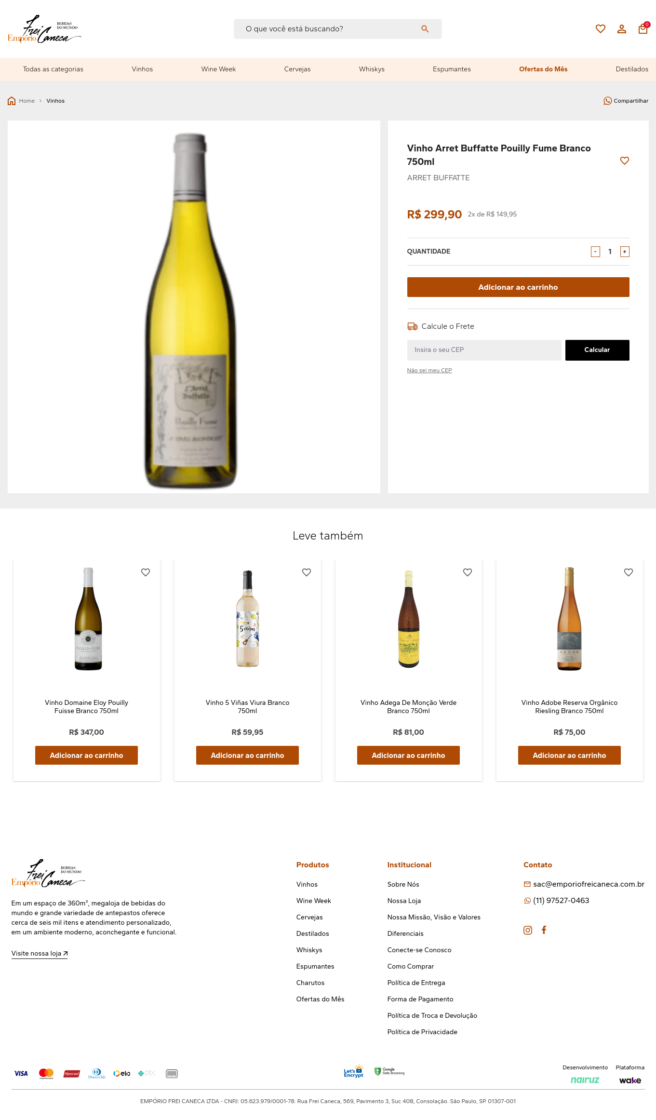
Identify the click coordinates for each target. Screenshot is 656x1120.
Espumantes (452, 69)
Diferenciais (406, 934)
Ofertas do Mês (543, 69)
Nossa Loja (404, 901)
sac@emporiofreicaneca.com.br (588, 884)
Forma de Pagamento (421, 1000)
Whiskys (372, 69)
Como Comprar (411, 967)
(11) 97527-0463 (561, 900)
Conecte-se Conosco (420, 950)
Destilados (632, 69)
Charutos (310, 983)
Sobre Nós (403, 885)
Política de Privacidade (422, 1032)
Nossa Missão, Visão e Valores (434, 918)
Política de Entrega (416, 983)
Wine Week (218, 69)
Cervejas (297, 69)
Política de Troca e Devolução (432, 1016)
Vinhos (142, 69)
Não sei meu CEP (429, 369)
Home (21, 100)
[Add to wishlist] (624, 161)
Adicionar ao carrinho (518, 286)
